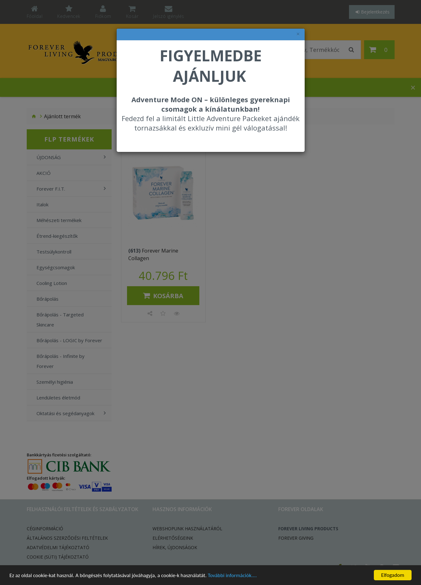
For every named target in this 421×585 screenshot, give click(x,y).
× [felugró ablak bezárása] (298, 34)
